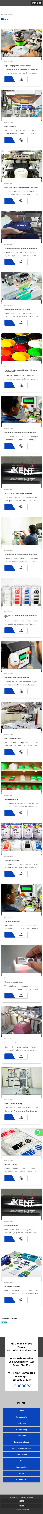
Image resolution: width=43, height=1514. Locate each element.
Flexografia (21, 1436)
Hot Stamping (22, 1429)
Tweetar (4, 1322)
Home (21, 1411)
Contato (21, 1473)
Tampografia (21, 1417)
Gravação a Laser (21, 1442)
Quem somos (21, 1454)
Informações (21, 1467)
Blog (21, 1461)
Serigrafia (21, 1423)
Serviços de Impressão (21, 1448)
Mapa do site (21, 1480)
